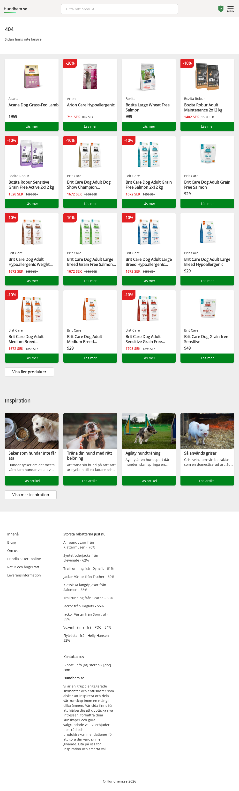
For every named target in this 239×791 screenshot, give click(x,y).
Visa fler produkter (29, 372)
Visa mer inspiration (30, 494)
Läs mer (31, 126)
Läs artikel (31, 481)
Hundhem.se (15, 9)
